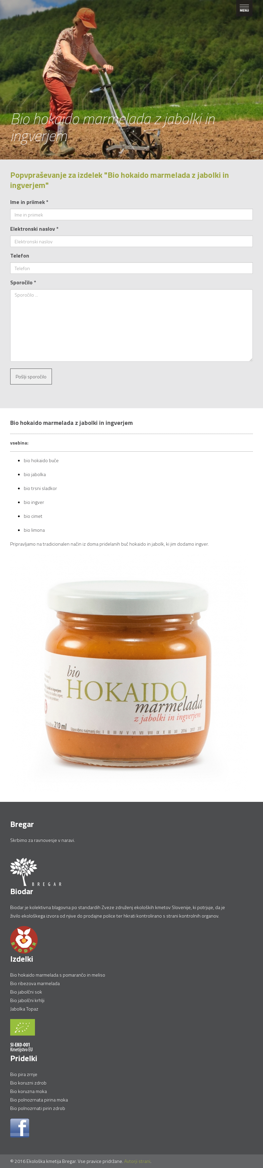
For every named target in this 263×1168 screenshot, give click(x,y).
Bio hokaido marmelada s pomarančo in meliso (57, 974)
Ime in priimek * (29, 202)
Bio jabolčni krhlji (27, 1000)
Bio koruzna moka (28, 1091)
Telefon (19, 255)
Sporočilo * (23, 282)
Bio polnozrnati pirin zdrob (37, 1108)
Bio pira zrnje (23, 1074)
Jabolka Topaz (24, 1008)
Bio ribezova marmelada (35, 983)
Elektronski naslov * (34, 229)
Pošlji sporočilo (31, 376)
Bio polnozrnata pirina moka (39, 1099)
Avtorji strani (137, 1161)
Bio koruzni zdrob (28, 1082)
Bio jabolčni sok (26, 991)
